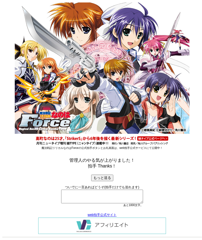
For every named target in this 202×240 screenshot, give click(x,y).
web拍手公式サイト (102, 215)
